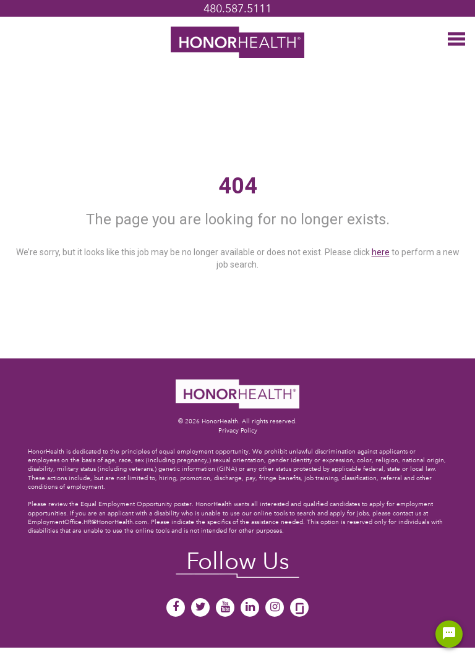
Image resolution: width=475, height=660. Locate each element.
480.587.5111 (237, 8)
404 (237, 186)
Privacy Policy (237, 430)
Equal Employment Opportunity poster (136, 504)
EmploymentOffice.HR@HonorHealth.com (87, 522)
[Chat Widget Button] (449, 634)
